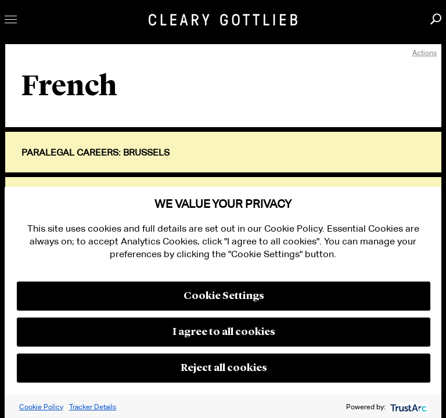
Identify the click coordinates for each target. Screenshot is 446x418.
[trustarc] (407, 406)
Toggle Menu (11, 19)
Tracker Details (92, 406)
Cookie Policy (41, 406)
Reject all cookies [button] (224, 368)
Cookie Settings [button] (224, 296)
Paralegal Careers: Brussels (95, 152)
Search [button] (435, 18)
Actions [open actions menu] (424, 52)
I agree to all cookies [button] (223, 332)
